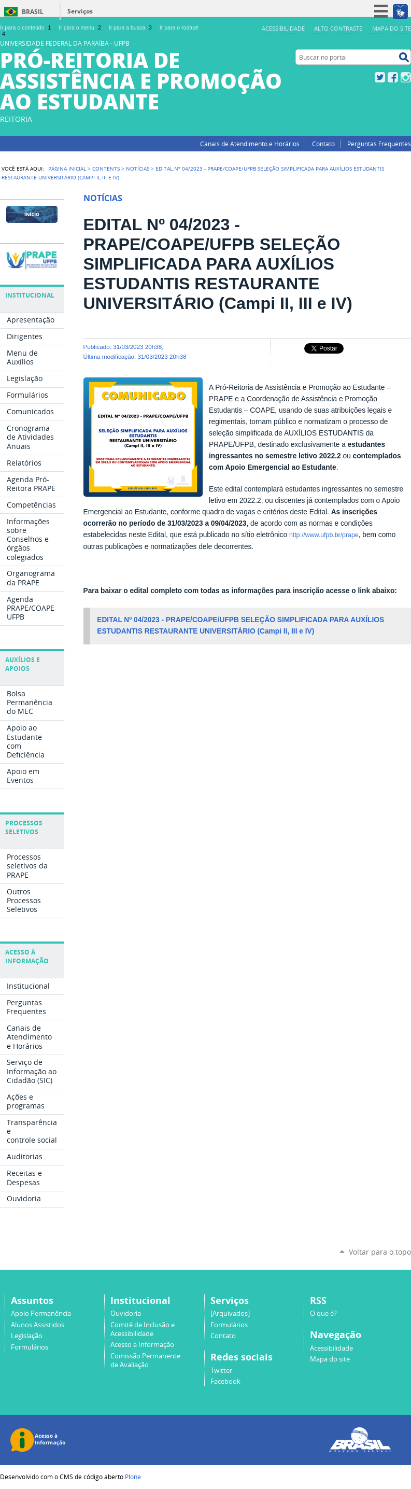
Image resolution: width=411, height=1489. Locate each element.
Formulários (29, 1347)
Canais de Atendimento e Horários (250, 143)
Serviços (80, 11)
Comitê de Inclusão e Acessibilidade (142, 1329)
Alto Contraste (338, 28)
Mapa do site (391, 28)
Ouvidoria (125, 1313)
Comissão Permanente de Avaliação (145, 1360)
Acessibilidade (283, 28)
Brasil (33, 11)
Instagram (406, 77)
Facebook (393, 77)
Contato (323, 143)
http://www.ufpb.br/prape (324, 535)
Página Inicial (67, 168)
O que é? (323, 1313)
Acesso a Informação (142, 1344)
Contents (106, 168)
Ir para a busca (131, 27)
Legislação (26, 1335)
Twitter (380, 77)
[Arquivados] (230, 1313)
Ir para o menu (81, 27)
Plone (133, 1476)
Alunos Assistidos (37, 1325)
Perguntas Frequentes (379, 143)
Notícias (137, 168)
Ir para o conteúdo (26, 27)
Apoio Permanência (41, 1313)
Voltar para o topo (380, 1252)
